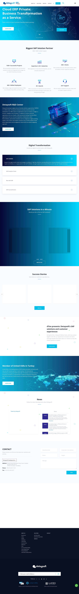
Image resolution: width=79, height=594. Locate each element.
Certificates (23, 540)
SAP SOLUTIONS (37, 535)
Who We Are (23, 535)
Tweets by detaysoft (15, 411)
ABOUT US (33, 3)
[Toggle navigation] (75, 3)
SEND (71, 472)
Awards (22, 538)
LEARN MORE (52, 346)
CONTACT (50, 3)
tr (53, 3)
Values (22, 536)
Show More (51, 420)
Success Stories (24, 543)
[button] (36, 37)
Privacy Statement (24, 550)
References (23, 544)
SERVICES (44, 3)
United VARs (23, 541)
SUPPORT (58, 3)
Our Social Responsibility (25, 547)
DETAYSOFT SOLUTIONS (38, 536)
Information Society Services (26, 552)
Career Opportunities (25, 549)
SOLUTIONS (39, 3)
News (22, 546)
